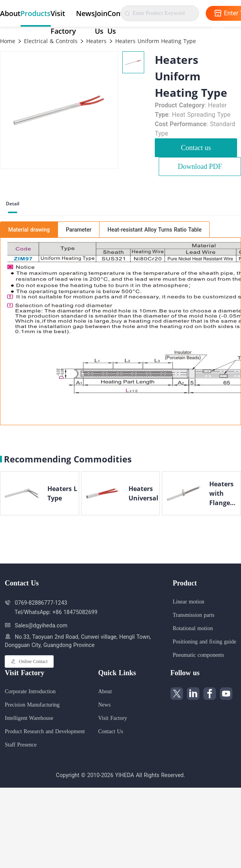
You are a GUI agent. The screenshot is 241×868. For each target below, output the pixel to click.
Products (35, 13)
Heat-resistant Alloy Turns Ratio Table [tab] (154, 230)
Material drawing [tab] (29, 230)
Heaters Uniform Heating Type (154, 41)
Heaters (95, 41)
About (10, 13)
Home (7, 41)
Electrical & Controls (50, 41)
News (85, 13)
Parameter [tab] (78, 230)
